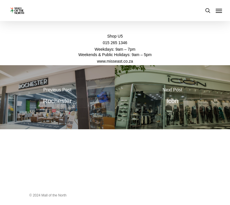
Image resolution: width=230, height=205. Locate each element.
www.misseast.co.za (115, 61)
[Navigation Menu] (219, 10)
